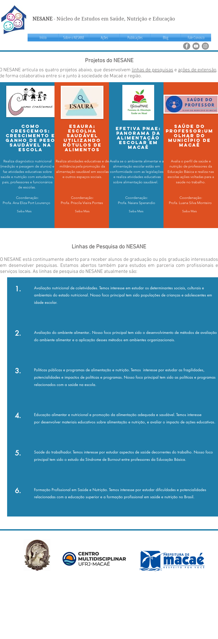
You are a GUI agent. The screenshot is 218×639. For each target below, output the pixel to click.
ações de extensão (197, 70)
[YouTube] (196, 46)
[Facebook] (186, 46)
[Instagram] (205, 46)
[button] (74, 37)
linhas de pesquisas (152, 70)
